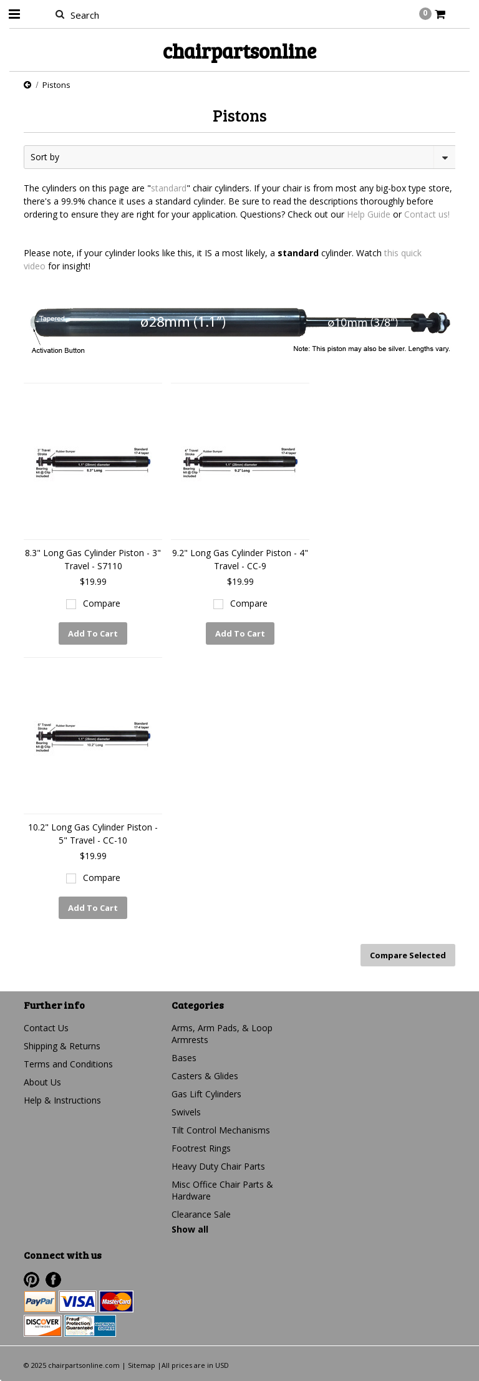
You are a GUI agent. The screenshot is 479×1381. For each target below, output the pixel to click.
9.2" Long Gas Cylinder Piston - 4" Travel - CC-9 (240, 559)
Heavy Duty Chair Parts (218, 1166)
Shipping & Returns (62, 1046)
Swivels (186, 1112)
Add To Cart (93, 633)
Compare (101, 603)
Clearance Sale (201, 1214)
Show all (190, 1229)
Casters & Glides (205, 1076)
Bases (184, 1058)
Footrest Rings (201, 1148)
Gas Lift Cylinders (206, 1094)
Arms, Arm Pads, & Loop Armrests (222, 1034)
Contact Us (46, 1028)
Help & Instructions (62, 1100)
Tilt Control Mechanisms (221, 1130)
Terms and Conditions (68, 1064)
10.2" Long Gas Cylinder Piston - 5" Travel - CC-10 (93, 833)
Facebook (53, 1279)
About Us (42, 1082)
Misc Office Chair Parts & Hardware (222, 1190)
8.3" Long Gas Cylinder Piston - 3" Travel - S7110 (93, 559)
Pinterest (31, 1279)
